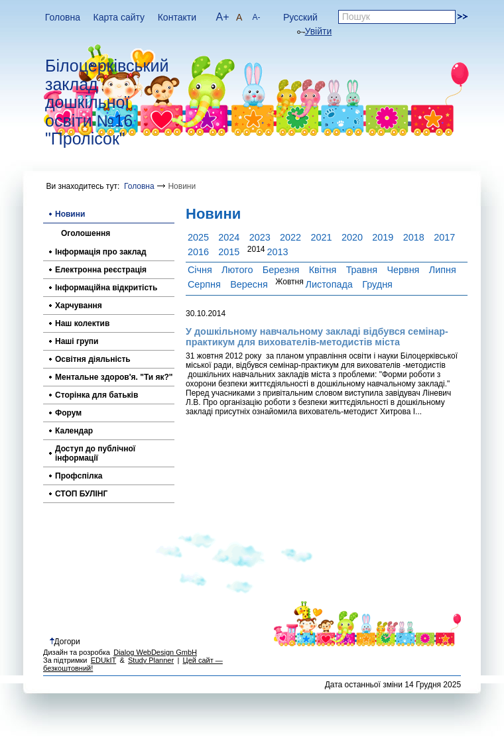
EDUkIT (104, 660)
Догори (65, 641)
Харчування (78, 305)
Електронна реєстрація (101, 269)
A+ (222, 17)
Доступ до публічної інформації (95, 453)
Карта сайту (119, 17)
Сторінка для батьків (96, 395)
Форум (68, 413)
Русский (300, 17)
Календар (74, 430)
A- (256, 17)
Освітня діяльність (93, 359)
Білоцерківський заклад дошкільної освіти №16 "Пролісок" (106, 102)
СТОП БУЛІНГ (81, 493)
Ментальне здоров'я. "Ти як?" (114, 377)
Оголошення (85, 233)
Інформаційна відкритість (106, 287)
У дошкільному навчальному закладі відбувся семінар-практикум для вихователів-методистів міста (317, 336)
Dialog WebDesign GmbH (155, 652)
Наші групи (76, 341)
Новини (70, 214)
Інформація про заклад (101, 252)
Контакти (177, 17)
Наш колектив (82, 323)
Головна (62, 17)
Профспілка (78, 476)
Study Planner (151, 660)
